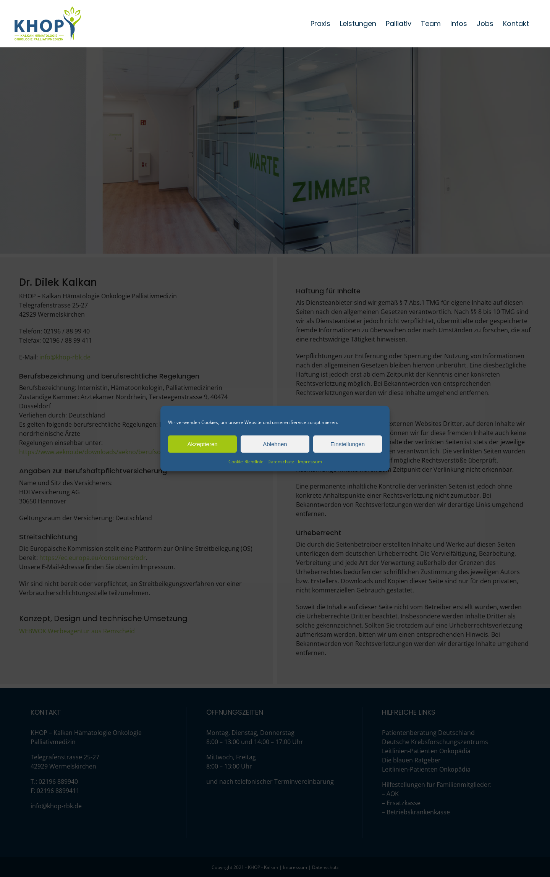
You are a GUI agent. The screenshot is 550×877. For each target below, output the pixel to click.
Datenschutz (280, 461)
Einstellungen (347, 444)
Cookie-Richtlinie (246, 461)
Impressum (310, 461)
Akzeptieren (202, 444)
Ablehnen (275, 444)
